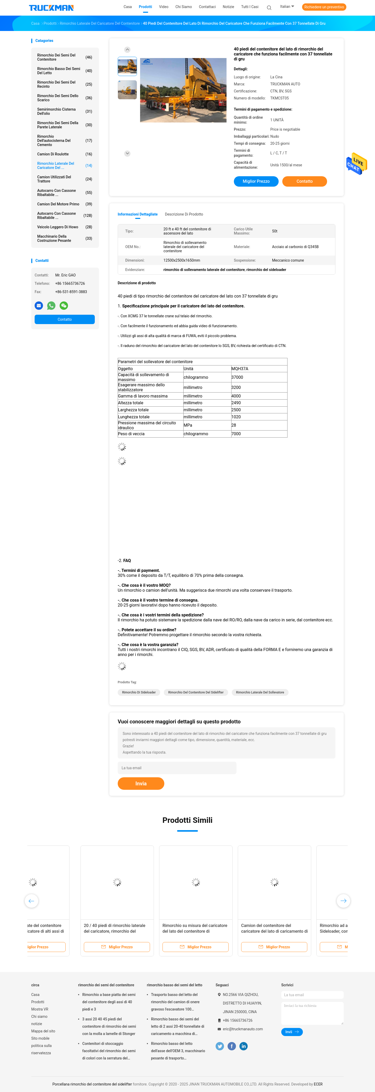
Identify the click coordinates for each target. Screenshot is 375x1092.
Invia (141, 783)
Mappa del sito (43, 1031)
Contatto (65, 319)
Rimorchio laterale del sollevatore (260, 692)
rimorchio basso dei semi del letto (64, 71)
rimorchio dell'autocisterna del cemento (64, 140)
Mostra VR (39, 1009)
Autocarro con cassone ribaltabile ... (64, 192)
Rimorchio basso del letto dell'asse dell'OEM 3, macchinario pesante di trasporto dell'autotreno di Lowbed (178, 1051)
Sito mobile (40, 1038)
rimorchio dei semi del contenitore (64, 57)
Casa (35, 995)
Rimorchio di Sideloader (139, 692)
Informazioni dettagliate (138, 214)
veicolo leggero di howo (64, 227)
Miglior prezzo (256, 181)
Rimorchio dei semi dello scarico (64, 98)
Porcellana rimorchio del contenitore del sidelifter (92, 1084)
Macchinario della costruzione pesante (64, 238)
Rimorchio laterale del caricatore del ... (64, 165)
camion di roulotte (64, 154)
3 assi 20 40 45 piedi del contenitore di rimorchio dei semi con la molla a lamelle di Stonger (109, 1026)
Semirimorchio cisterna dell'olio (64, 111)
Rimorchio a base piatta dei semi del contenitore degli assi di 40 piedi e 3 (108, 1002)
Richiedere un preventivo (324, 7)
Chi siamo (39, 1016)
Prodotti (37, 1002)
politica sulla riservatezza (41, 1049)
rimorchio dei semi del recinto (64, 84)
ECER (318, 1084)
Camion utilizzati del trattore (64, 179)
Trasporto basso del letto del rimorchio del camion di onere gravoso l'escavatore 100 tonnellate (175, 1003)
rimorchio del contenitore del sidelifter (196, 692)
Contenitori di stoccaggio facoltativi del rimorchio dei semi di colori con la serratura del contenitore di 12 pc (109, 1051)
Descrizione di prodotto (184, 214)
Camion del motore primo (64, 204)
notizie (36, 1024)
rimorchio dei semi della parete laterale (64, 125)
